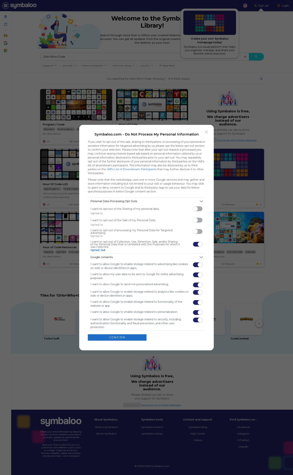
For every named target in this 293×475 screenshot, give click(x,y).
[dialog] (146, 237)
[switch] (198, 208)
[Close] (206, 132)
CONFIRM (117, 337)
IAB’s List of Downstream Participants (131, 169)
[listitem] (146, 201)
